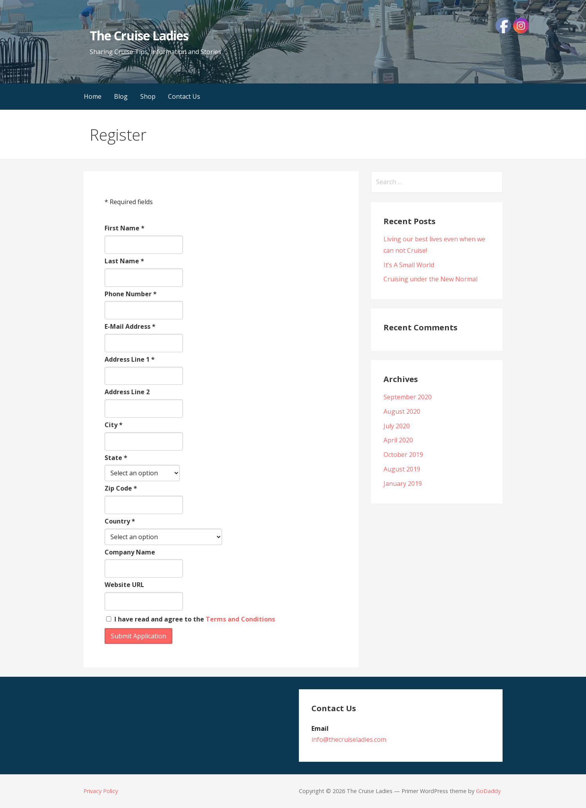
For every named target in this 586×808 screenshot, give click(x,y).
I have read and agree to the (190, 619)
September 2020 (407, 397)
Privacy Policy (100, 791)
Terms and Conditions (240, 619)
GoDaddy (488, 791)
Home (92, 96)
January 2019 (402, 483)
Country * (120, 521)
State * (116, 457)
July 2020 (396, 426)
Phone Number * (131, 294)
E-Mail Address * (130, 326)
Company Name (130, 552)
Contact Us (184, 96)
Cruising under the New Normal (430, 279)
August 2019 (401, 469)
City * (114, 424)
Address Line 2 (127, 392)
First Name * (125, 228)
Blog (121, 96)
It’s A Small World (408, 265)
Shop (148, 96)
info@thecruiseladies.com (348, 739)
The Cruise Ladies (139, 35)
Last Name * (124, 261)
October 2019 (403, 454)
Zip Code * (121, 488)
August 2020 (401, 411)
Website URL (124, 584)
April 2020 (398, 440)
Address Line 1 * (130, 359)
